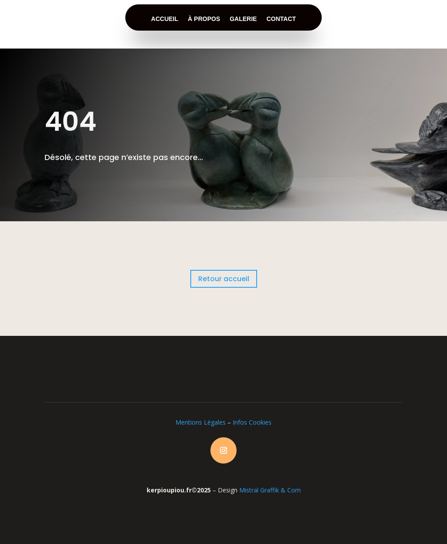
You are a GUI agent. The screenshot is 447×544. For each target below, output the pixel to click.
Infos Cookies (252, 422)
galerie (243, 18)
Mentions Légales (200, 422)
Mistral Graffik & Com (270, 490)
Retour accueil (223, 279)
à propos (204, 18)
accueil (164, 18)
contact (281, 18)
